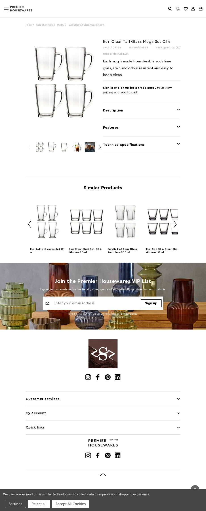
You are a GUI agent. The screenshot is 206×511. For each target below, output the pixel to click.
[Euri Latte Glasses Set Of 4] (48, 221)
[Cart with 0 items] (200, 8)
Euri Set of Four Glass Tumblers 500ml (122, 251)
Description (113, 110)
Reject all (39, 503)
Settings (15, 503)
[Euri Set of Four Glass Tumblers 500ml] (125, 221)
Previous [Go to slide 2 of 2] (27, 225)
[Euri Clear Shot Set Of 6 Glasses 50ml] (86, 221)
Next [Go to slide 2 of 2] (173, 225)
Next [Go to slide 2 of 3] (99, 149)
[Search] (170, 8)
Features (111, 127)
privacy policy (129, 314)
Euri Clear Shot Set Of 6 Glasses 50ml (85, 251)
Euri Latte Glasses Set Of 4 (47, 251)
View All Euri (120, 53)
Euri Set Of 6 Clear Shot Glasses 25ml (162, 251)
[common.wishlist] (185, 8)
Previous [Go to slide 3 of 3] (29, 149)
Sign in (108, 87)
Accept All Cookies (70, 503)
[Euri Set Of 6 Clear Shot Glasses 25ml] (164, 221)
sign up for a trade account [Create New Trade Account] (139, 87)
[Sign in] (193, 8)
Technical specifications (124, 144)
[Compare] (177, 8)
